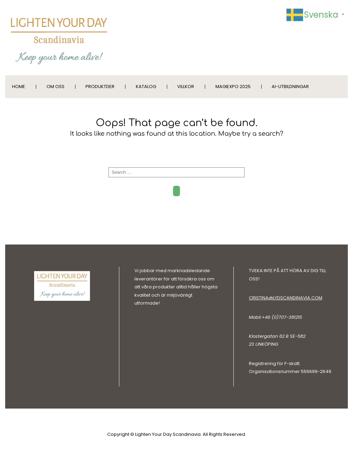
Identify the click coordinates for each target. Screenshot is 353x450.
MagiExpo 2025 (233, 86)
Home (18, 86)
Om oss (55, 86)
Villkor (185, 86)
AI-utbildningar (290, 86)
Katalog (146, 86)
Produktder (99, 86)
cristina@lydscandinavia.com (285, 298)
